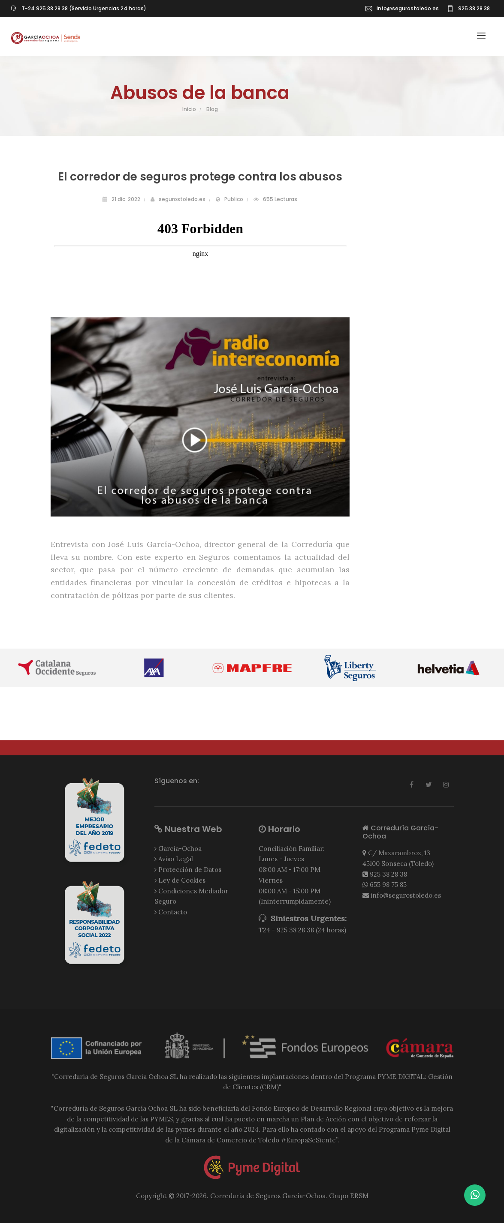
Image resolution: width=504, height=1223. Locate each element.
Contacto (172, 912)
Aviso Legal (175, 859)
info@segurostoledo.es (408, 8)
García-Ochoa (180, 848)
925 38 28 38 (388, 874)
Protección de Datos (189, 869)
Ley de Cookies (181, 880)
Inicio (189, 109)
